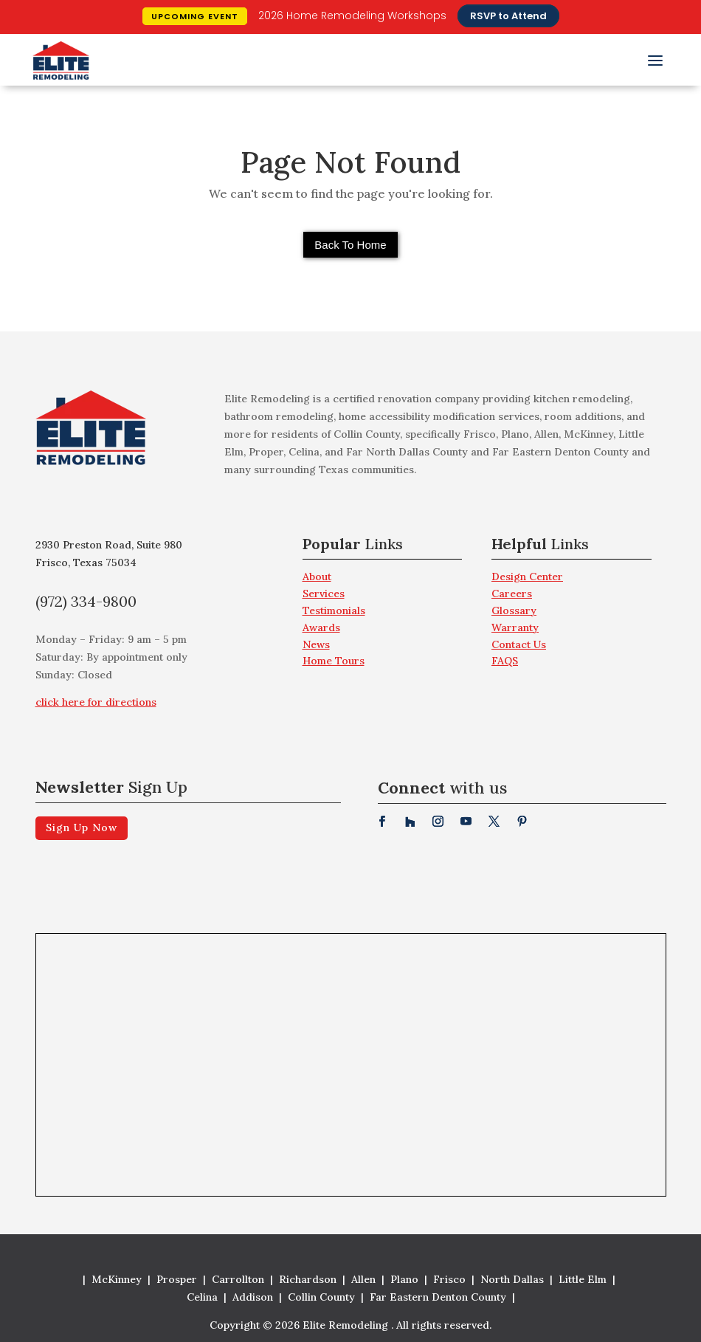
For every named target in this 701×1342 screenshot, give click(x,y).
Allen (363, 1279)
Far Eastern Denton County (438, 1297)
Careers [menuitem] (511, 593)
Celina (202, 1297)
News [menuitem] (316, 644)
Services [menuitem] (324, 593)
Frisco (449, 1279)
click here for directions (95, 702)
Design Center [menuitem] (527, 576)
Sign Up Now (81, 827)
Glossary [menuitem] (513, 610)
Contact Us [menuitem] (518, 644)
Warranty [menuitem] (515, 627)
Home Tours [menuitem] (334, 660)
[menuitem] (383, 548)
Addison (252, 1297)
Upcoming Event (194, 16)
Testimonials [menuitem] (334, 610)
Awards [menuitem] (321, 627)
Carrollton (238, 1279)
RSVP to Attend (508, 16)
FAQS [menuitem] (504, 660)
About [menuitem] (317, 576)
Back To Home (350, 244)
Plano (404, 1279)
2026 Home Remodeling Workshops (352, 15)
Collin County (321, 1297)
